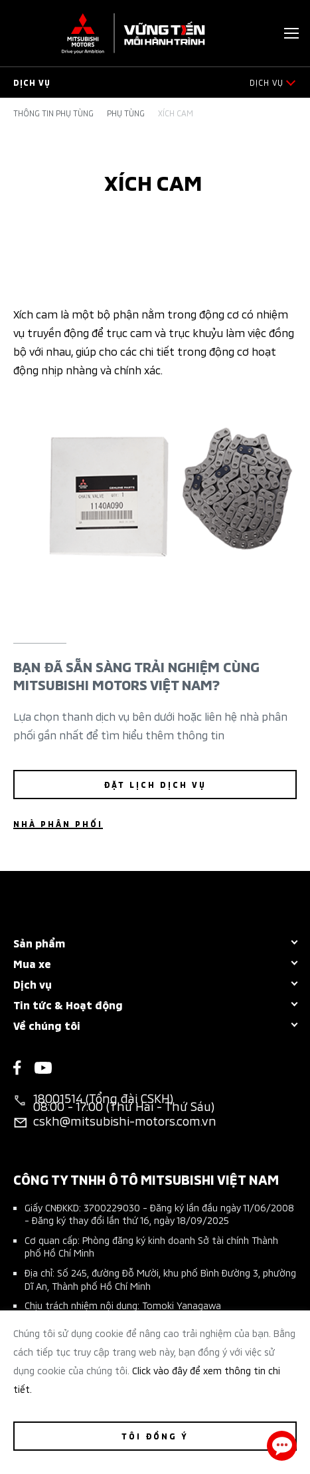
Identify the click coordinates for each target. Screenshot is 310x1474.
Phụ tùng (126, 113)
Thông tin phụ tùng (53, 113)
